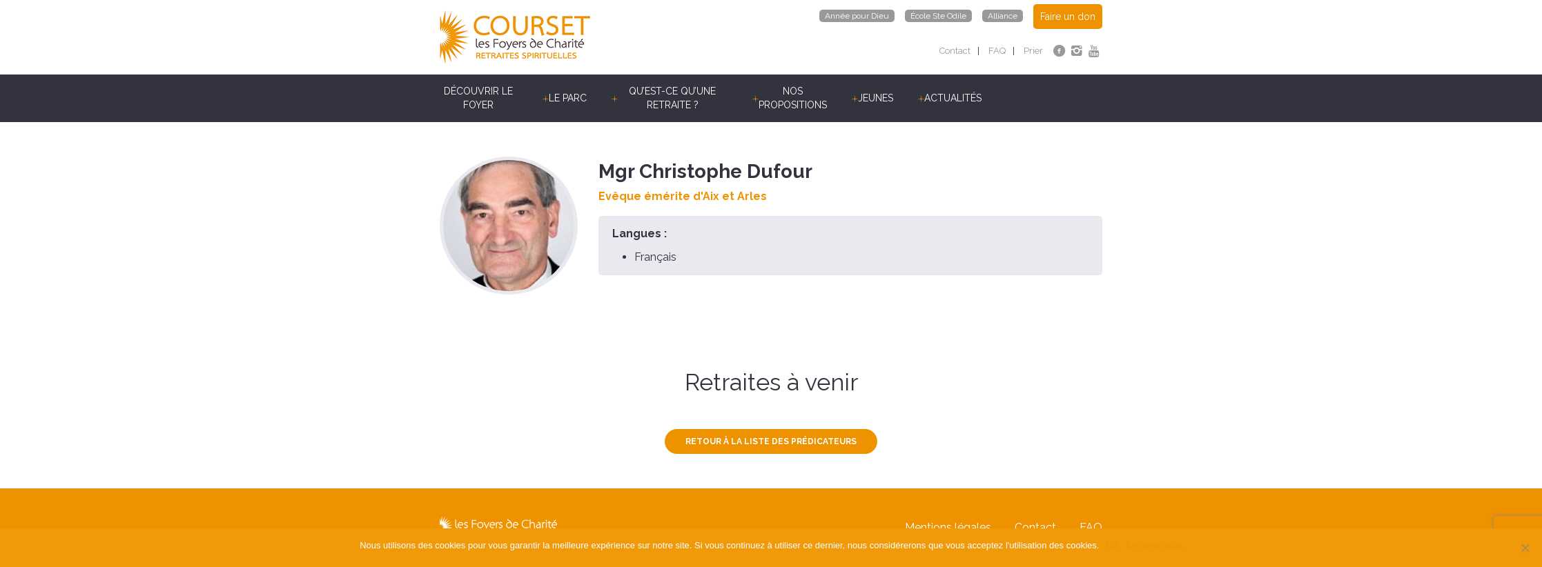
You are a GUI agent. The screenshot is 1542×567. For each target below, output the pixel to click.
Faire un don (1067, 16)
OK (1112, 545)
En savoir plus (1154, 545)
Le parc (568, 97)
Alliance (1002, 16)
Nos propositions (793, 98)
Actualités (953, 97)
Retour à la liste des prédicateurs (771, 441)
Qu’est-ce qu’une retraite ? (672, 98)
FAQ (997, 51)
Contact (954, 51)
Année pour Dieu (857, 16)
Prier (1033, 51)
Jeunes (875, 97)
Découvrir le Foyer (478, 98)
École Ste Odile (938, 16)
